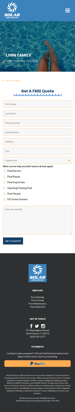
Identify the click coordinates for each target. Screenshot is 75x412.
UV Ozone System (17, 199)
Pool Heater (14, 193)
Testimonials (19, 60)
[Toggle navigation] (68, 10)
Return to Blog (11, 80)
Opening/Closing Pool (19, 187)
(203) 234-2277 (37, 336)
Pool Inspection (16, 182)
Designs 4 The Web (51, 401)
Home (8, 60)
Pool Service (14, 170)
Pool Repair (13, 176)
